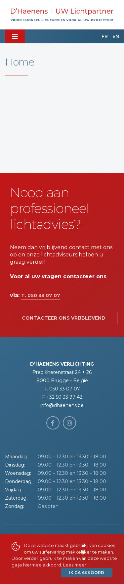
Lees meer (74, 564)
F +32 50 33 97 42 (62, 397)
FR (105, 36)
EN (115, 36)
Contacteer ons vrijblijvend (63, 318)
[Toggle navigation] (15, 36)
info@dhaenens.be (62, 405)
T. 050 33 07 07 (40, 295)
